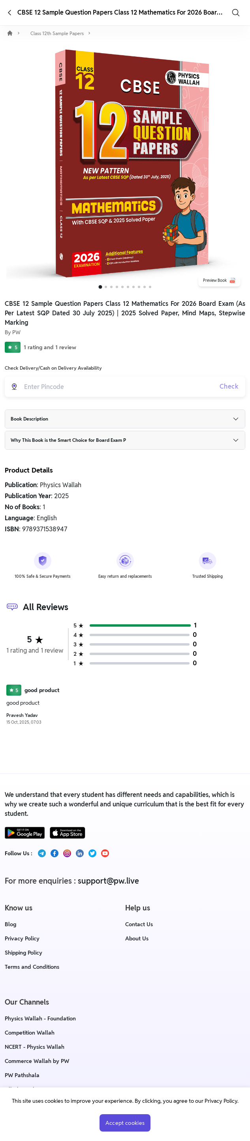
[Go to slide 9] (144, 287)
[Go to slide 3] (111, 287)
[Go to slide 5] (122, 287)
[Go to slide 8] (139, 287)
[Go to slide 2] (106, 287)
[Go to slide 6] (128, 287)
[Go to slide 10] (150, 287)
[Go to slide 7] (133, 287)
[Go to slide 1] (100, 287)
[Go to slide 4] (117, 287)
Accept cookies (125, 1122)
